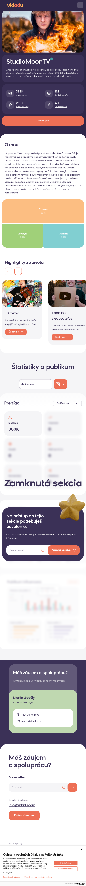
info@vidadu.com (22, 805)
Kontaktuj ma (43, 121)
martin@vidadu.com (32, 721)
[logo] (15, 4)
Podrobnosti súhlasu (11, 877)
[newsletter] (72, 787)
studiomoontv (22, 95)
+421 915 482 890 (30, 714)
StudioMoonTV (61, 95)
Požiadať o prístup (61, 550)
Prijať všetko (65, 863)
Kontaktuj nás (24, 815)
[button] (18, 271)
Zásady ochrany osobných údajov (38, 877)
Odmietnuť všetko (65, 868)
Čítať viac (14, 332)
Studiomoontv (61, 107)
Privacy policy (15, 843)
